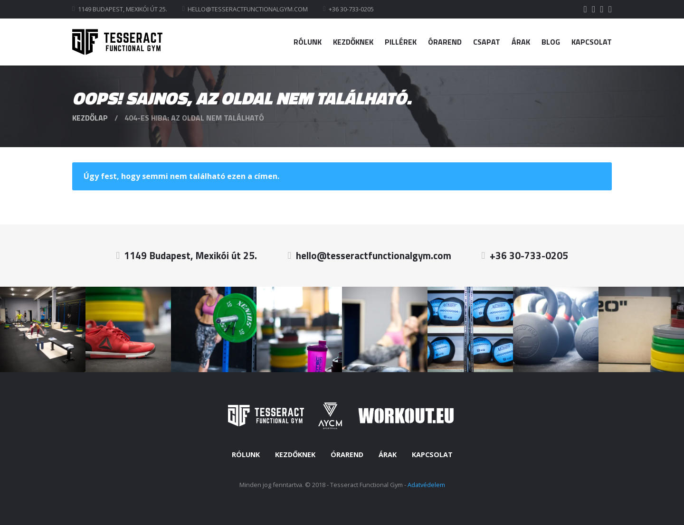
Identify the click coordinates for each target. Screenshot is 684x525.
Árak (521, 41)
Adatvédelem (426, 484)
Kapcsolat (591, 41)
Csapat (486, 41)
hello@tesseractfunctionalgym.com (248, 9)
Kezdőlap (90, 117)
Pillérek (401, 41)
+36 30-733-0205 (351, 9)
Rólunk (308, 41)
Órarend (445, 41)
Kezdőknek (353, 41)
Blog (551, 41)
